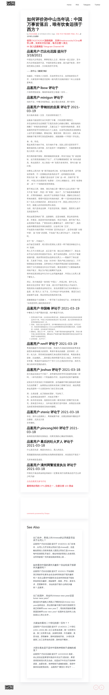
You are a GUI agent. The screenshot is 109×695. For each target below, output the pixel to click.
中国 (65, 34)
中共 (61, 34)
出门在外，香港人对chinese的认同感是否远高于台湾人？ (54, 538)
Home (69, 5)
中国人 (73, 34)
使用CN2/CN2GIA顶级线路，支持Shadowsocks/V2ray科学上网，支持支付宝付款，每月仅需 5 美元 (54, 41)
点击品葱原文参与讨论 (36, 481)
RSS (77, 5)
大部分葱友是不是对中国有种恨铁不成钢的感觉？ (54, 649)
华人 (77, 34)
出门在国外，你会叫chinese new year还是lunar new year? (53, 596)
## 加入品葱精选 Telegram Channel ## (45, 46)
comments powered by (38, 513)
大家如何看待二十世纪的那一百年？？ (51, 623)
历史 (57, 34)
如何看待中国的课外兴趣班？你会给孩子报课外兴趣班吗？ (54, 566)
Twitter (97, 5)
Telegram (86, 5)
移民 (68, 34)
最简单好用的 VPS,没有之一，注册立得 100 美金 (50, 486)
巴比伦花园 (33, 34)
